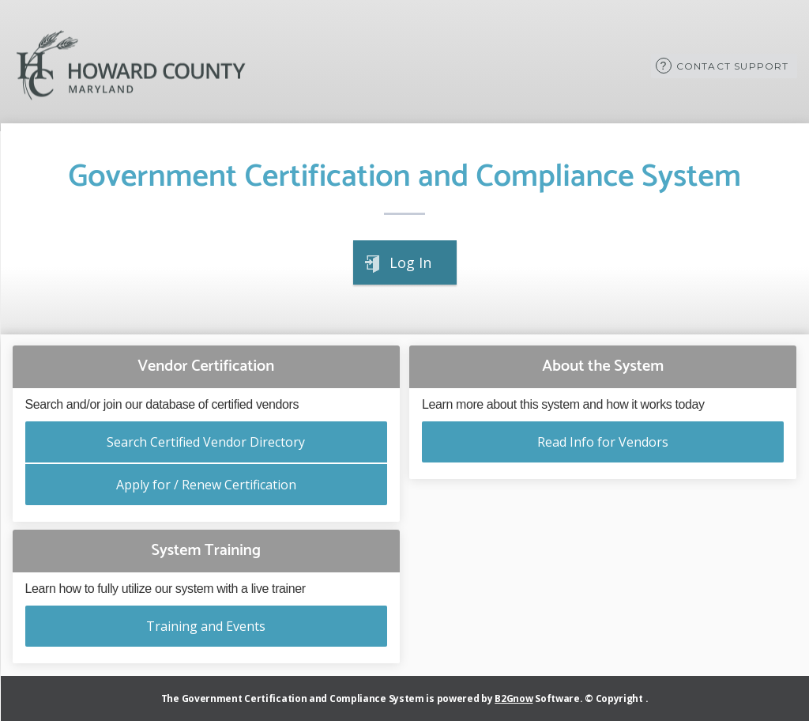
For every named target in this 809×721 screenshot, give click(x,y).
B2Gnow (513, 698)
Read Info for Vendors (602, 442)
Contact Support (732, 66)
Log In (410, 262)
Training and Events (205, 626)
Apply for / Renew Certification (206, 484)
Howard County (131, 65)
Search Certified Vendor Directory (206, 442)
